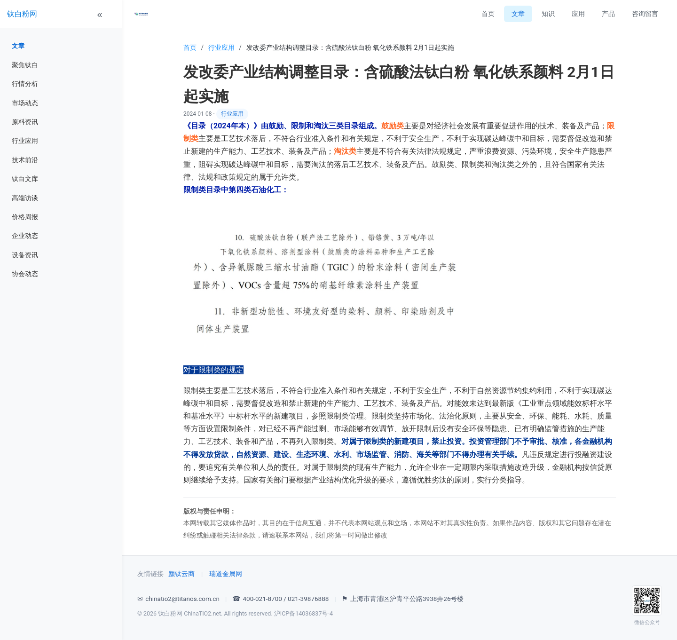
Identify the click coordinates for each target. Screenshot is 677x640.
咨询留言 (645, 13)
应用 (578, 13)
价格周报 (25, 217)
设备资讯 (25, 255)
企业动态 (25, 235)
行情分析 (25, 83)
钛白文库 (25, 178)
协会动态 (25, 273)
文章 (18, 45)
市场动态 (25, 103)
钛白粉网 (22, 13)
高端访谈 (25, 198)
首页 (488, 13)
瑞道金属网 (225, 573)
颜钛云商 (181, 573)
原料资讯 (25, 122)
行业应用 (25, 140)
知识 (548, 13)
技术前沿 (25, 160)
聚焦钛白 (25, 65)
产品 (608, 13)
